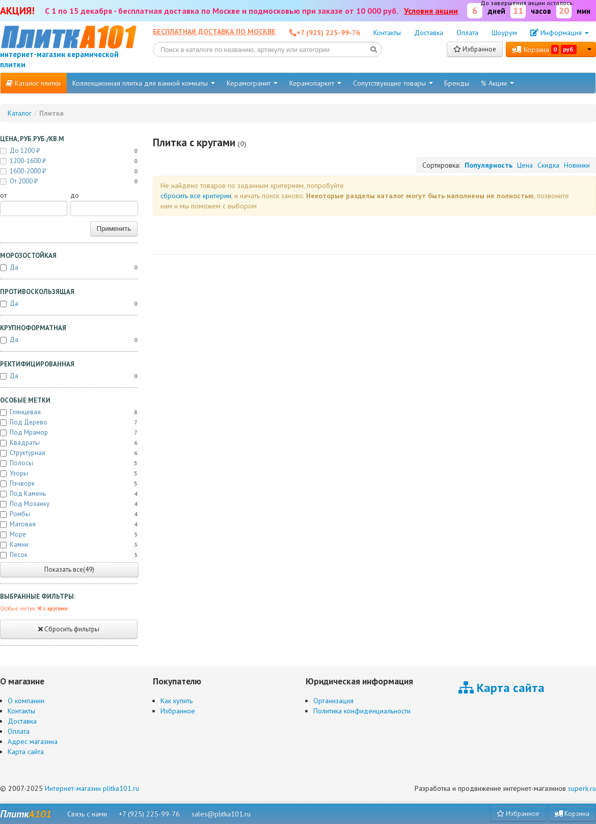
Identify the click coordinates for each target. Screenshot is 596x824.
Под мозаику (69, 504)
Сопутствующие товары (393, 83)
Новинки (577, 165)
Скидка (548, 165)
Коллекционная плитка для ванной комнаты (143, 83)
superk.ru (582, 788)
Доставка (428, 32)
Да (69, 267)
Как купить (176, 700)
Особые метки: (34, 608)
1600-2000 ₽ (69, 171)
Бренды (456, 83)
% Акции (497, 83)
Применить (114, 228)
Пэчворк (69, 484)
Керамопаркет (315, 83)
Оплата (467, 32)
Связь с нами (87, 813)
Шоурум (504, 32)
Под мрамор (69, 433)
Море (69, 534)
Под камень (69, 494)
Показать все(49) (69, 569)
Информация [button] (559, 32)
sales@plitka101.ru (221, 813)
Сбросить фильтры (68, 629)
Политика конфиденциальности (362, 710)
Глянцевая (69, 412)
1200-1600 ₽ (69, 161)
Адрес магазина (33, 741)
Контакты (387, 32)
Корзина (544, 49)
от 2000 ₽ (69, 181)
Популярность (488, 165)
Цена (525, 165)
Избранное (474, 49)
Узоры (69, 473)
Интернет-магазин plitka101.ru (92, 788)
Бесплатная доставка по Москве (214, 31)
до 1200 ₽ (69, 151)
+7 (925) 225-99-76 (149, 813)
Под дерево (69, 422)
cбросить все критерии (195, 195)
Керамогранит (252, 83)
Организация (333, 700)
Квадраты (69, 443)
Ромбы (69, 514)
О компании (26, 700)
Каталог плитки (33, 83)
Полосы (69, 463)
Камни (69, 545)
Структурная (69, 453)
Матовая (69, 524)
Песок (69, 555)
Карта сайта (26, 751)
